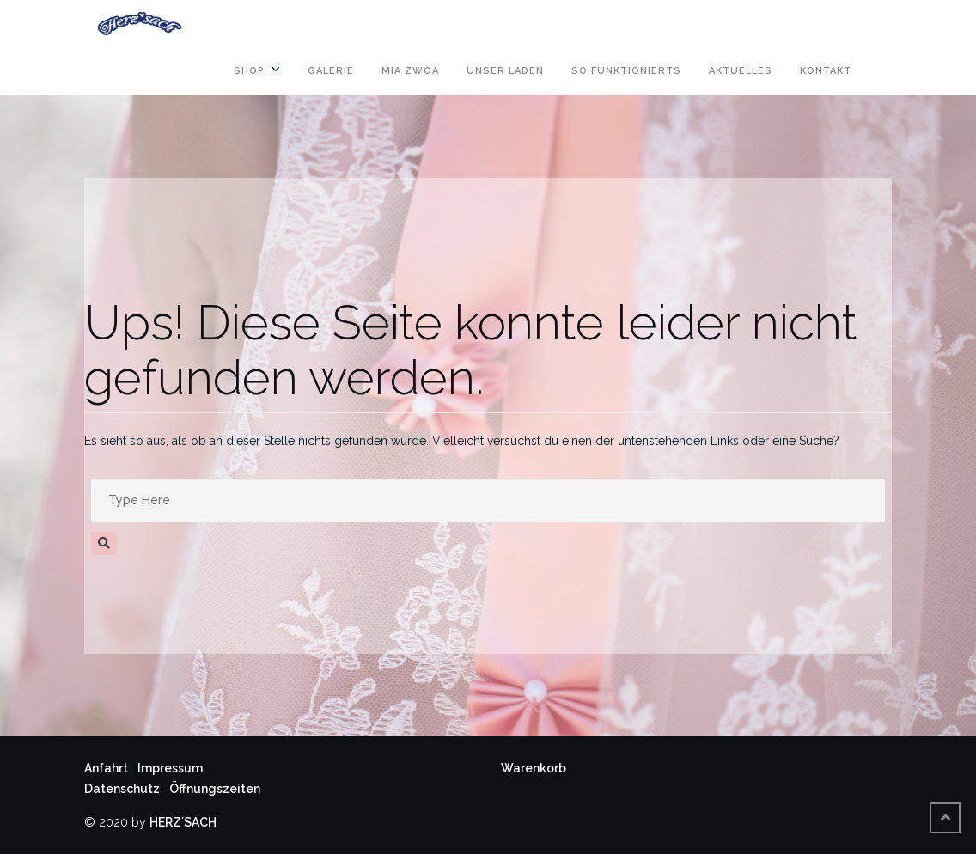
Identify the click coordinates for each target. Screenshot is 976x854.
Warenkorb (533, 768)
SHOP (249, 70)
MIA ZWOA (410, 70)
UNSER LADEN (505, 70)
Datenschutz (122, 789)
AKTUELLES (740, 70)
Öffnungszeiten (214, 789)
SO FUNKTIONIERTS (626, 70)
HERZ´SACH (183, 822)
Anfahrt (106, 768)
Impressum (170, 768)
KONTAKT (825, 70)
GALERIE (331, 70)
